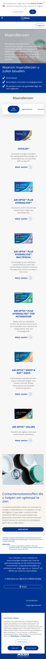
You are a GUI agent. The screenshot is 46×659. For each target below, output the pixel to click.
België (24, 586)
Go (33, 12)
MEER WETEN (23, 529)
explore (41, 25)
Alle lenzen (13, 109)
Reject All (15, 648)
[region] (23, 633)
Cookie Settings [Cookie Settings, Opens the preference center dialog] (22, 642)
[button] (19, 12)
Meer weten (21, 167)
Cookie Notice (14, 636)
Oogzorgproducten (33, 605)
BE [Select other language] (2, 18)
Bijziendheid (27, 109)
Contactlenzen (32, 600)
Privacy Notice (26, 636)
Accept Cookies (31, 648)
